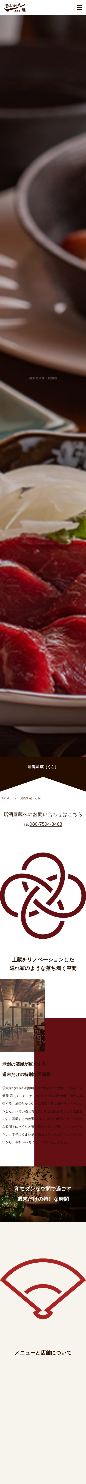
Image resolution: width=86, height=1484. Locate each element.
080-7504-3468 (46, 824)
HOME (6, 798)
